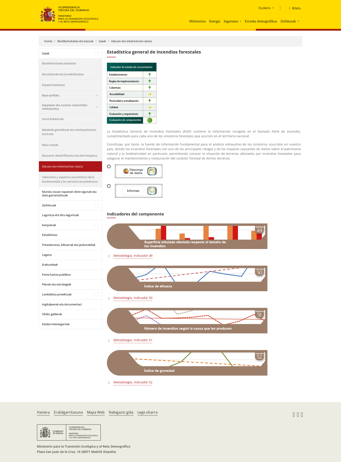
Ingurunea (231, 21)
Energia (214, 21)
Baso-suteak (50, 145)
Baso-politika (50, 95)
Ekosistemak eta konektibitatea (63, 74)
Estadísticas (49, 235)
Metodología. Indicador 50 (133, 298)
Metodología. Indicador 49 (133, 255)
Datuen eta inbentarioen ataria (131, 41)
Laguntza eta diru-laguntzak (60, 215)
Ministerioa (197, 21)
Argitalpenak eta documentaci (62, 304)
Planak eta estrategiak (56, 284)
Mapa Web (96, 412)
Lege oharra (147, 412)
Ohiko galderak (52, 314)
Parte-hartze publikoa (56, 275)
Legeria (47, 255)
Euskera (265, 8)
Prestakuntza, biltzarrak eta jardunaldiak (68, 245)
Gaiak (102, 41)
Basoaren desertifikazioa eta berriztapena (69, 155)
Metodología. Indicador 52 (133, 382)
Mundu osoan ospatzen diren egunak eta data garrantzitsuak (69, 193)
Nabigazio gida (121, 412)
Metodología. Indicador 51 (133, 340)
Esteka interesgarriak (56, 324)
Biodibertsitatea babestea (59, 63)
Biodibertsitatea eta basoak (75, 41)
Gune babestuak (53, 119)
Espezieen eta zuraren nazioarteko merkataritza (64, 107)
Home (48, 41)
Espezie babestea (53, 85)
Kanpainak (49, 225)
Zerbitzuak (288, 21)
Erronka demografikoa (261, 21)
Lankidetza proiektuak (57, 294)
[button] (241, 21)
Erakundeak (50, 265)
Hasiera (43, 412)
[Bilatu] (293, 8)
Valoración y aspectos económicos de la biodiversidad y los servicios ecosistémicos (70, 179)
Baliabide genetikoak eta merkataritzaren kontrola (69, 132)
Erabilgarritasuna (68, 412)
